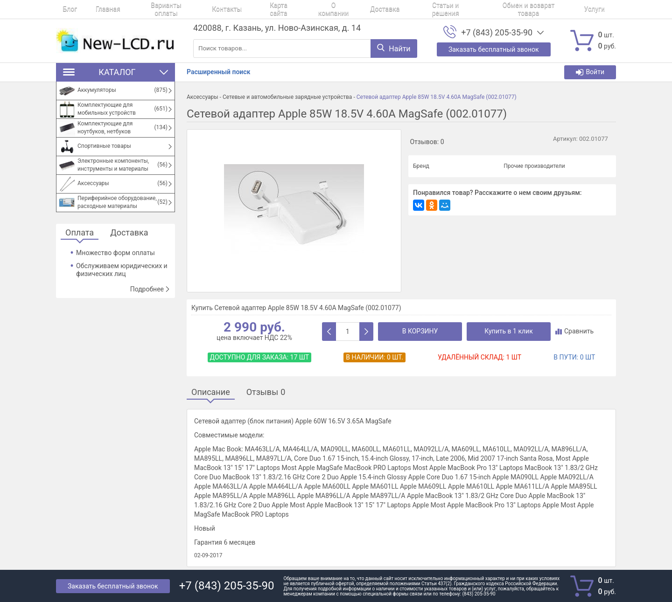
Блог (63, 9)
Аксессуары (202, 97)
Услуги (529, 9)
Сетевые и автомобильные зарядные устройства (287, 97)
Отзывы (266, 392)
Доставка (338, 9)
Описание (210, 392)
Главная (94, 9)
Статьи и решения (393, 9)
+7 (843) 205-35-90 (496, 32)
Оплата (79, 232)
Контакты (200, 9)
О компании (294, 9)
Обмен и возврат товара (469, 9)
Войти (590, 72)
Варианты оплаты (146, 9)
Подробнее (150, 289)
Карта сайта (245, 9)
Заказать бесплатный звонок (113, 586)
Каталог (115, 72)
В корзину (420, 331)
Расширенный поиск (218, 72)
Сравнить (574, 331)
